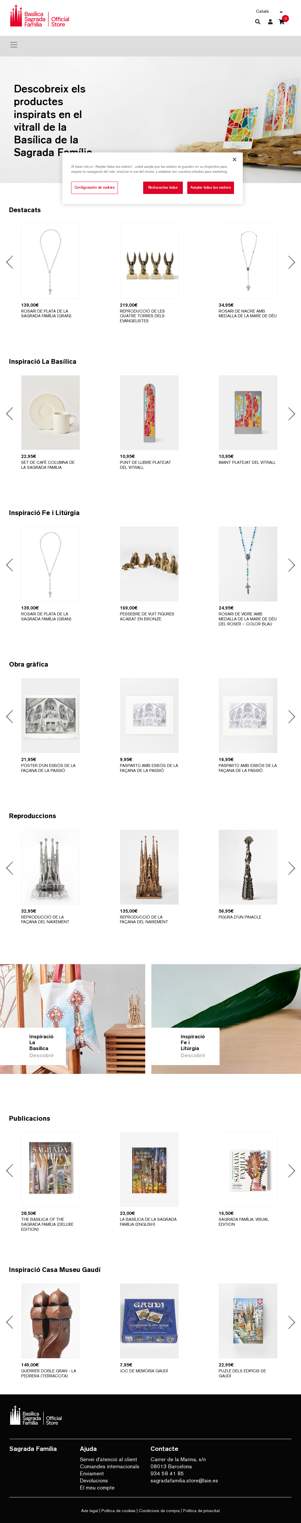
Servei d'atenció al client (108, 1459)
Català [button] (262, 11)
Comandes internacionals (109, 1466)
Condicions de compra (159, 1510)
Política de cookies (118, 1510)
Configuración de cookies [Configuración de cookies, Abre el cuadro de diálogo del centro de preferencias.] (94, 187)
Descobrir (41, 1055)
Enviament (92, 1473)
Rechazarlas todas (163, 187)
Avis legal (89, 1510)
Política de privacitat (201, 1510)
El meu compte (97, 1487)
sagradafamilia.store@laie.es (181, 1480)
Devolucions (94, 1480)
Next (290, 263)
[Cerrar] (234, 159)
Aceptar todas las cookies (210, 187)
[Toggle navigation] (13, 44)
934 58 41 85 (167, 1473)
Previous (10, 263)
